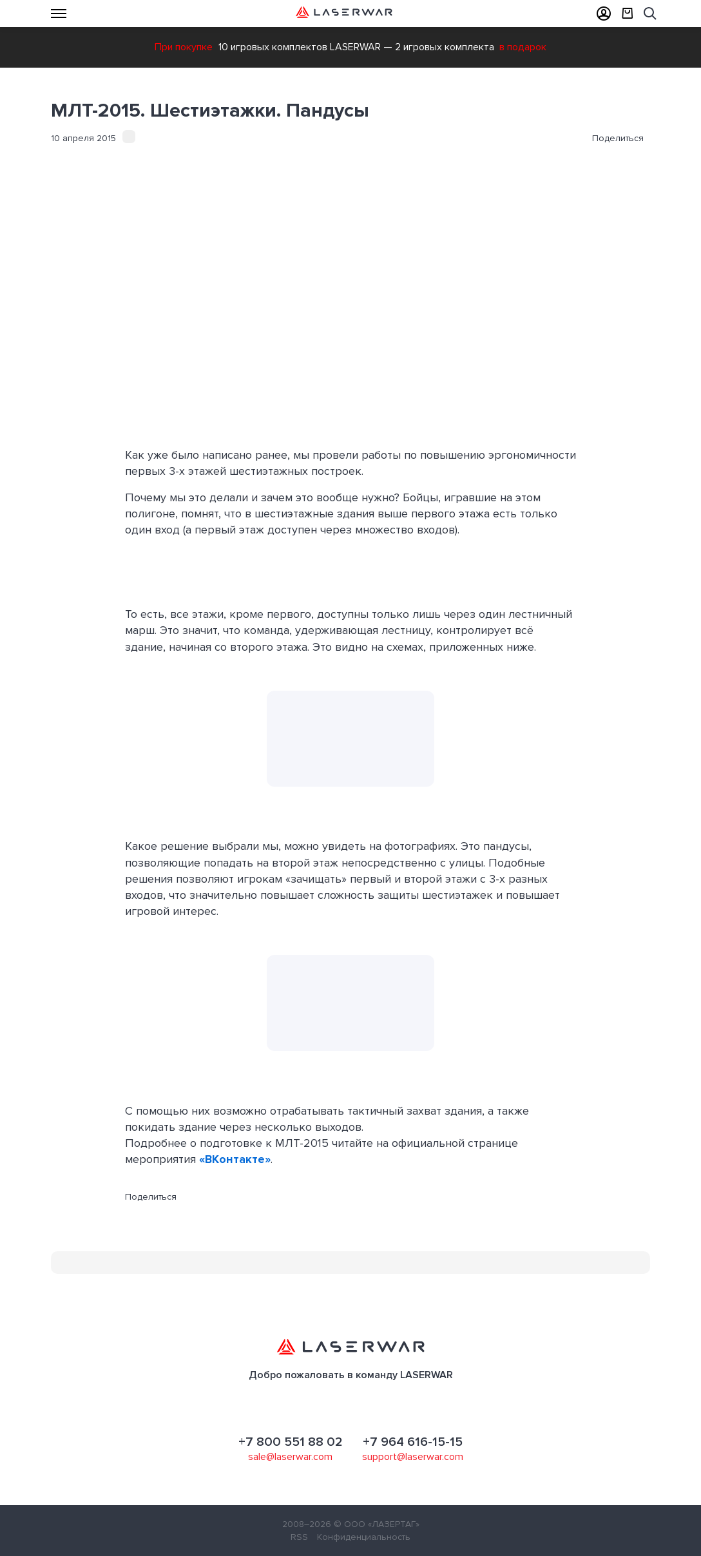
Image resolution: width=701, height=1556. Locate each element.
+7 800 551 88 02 (290, 1442)
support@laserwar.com (412, 1456)
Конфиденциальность (363, 1537)
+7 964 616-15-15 (413, 1442)
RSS (299, 1537)
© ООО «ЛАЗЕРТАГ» (376, 1524)
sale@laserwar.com (290, 1456)
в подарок (522, 47)
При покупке (184, 47)
